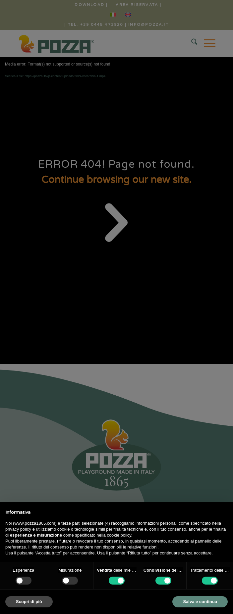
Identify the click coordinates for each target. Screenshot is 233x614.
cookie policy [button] (119, 535)
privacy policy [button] (18, 529)
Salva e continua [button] (200, 601)
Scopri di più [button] (29, 601)
